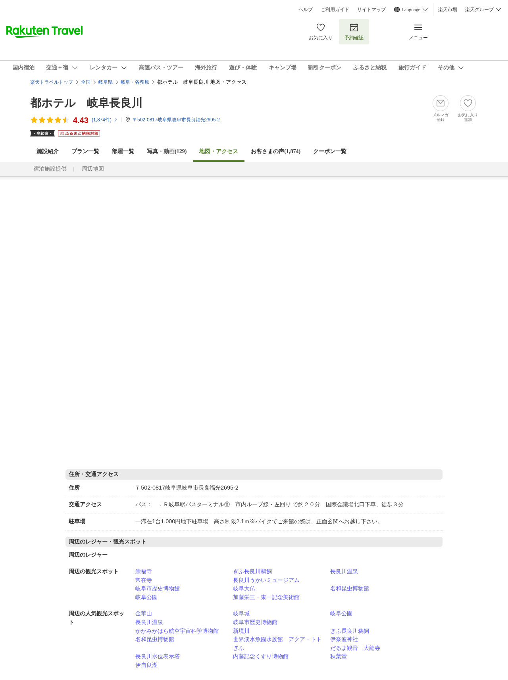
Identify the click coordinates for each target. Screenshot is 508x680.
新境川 (241, 631)
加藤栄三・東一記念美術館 (266, 597)
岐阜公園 (146, 597)
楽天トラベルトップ (51, 82)
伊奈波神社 (344, 639)
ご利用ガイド (335, 9)
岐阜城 (241, 613)
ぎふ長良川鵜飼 (252, 571)
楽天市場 (447, 9)
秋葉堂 (338, 656)
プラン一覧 (85, 151)
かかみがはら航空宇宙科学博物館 (177, 631)
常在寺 (143, 580)
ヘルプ (305, 9)
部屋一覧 (123, 151)
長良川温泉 (344, 571)
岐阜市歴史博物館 (157, 588)
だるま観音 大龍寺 (355, 648)
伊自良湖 (146, 665)
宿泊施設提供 (50, 169)
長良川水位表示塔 (157, 656)
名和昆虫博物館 (349, 588)
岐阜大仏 (244, 588)
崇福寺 (143, 571)
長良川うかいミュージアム (266, 580)
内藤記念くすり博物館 (261, 656)
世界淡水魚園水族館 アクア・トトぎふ (277, 643)
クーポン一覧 (329, 151)
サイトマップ (371, 9)
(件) (105, 119)
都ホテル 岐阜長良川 (86, 103)
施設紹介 (48, 151)
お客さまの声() (275, 151)
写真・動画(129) (167, 151)
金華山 (143, 613)
